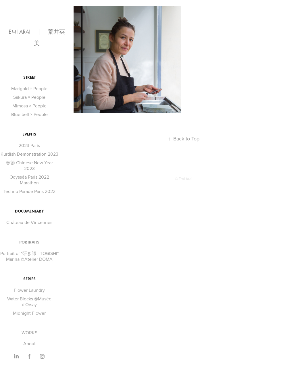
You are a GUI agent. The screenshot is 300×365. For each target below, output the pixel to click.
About (29, 343)
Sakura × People (29, 97)
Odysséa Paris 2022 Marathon (29, 180)
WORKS (29, 332)
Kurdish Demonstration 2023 (29, 154)
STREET (29, 77)
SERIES (29, 279)
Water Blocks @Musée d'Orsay (29, 302)
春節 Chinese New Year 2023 (29, 165)
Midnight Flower (29, 313)
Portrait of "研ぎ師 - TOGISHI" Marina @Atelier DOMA (29, 256)
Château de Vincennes (29, 222)
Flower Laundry (29, 290)
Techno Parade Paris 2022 (29, 191)
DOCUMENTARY (29, 211)
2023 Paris (29, 145)
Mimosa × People (29, 106)
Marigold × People (29, 88)
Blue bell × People (29, 114)
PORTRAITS (29, 242)
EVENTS (29, 134)
